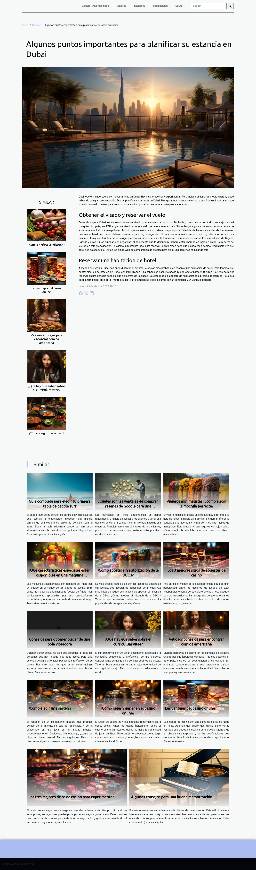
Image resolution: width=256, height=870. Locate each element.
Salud (178, 5)
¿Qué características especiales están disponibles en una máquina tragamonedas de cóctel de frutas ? (59, 575)
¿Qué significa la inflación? (47, 245)
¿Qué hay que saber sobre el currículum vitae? (46, 388)
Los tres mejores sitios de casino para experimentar (71, 797)
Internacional (160, 5)
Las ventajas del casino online (47, 290)
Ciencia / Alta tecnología (95, 5)
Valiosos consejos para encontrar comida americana (47, 339)
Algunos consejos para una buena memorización (171, 797)
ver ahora (167, 222)
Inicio (25, 25)
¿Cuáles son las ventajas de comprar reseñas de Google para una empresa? (128, 506)
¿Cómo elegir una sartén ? (46, 433)
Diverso (121, 5)
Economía (139, 5)
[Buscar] (208, 6)
